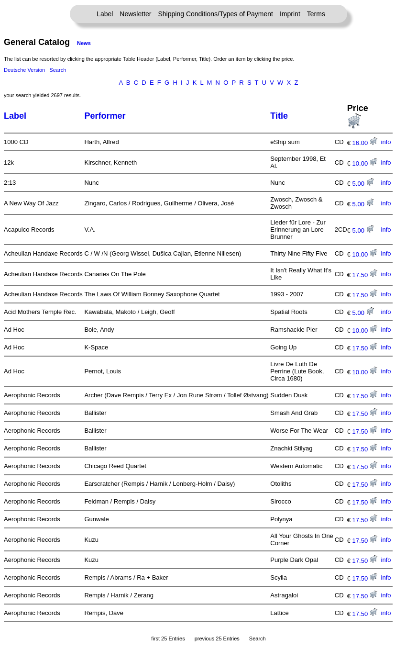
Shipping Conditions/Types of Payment (215, 14)
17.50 (364, 275)
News (84, 43)
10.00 (364, 163)
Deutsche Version (24, 70)
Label (105, 14)
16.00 (364, 142)
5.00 (363, 183)
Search (57, 70)
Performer (104, 116)
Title (279, 116)
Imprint (290, 14)
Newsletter (135, 14)
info (386, 142)
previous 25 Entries (217, 638)
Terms (316, 14)
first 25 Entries (168, 638)
